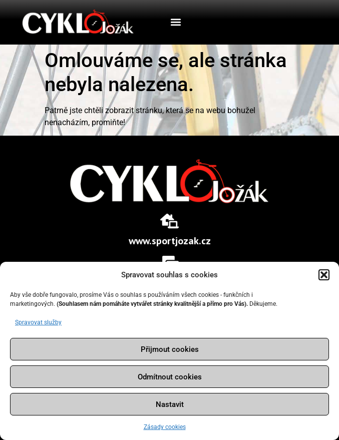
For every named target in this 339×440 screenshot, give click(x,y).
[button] (324, 275)
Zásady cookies (165, 426)
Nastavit (170, 404)
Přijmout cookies (170, 349)
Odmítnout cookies (170, 376)
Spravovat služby (38, 322)
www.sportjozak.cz (170, 240)
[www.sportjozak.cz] (169, 221)
